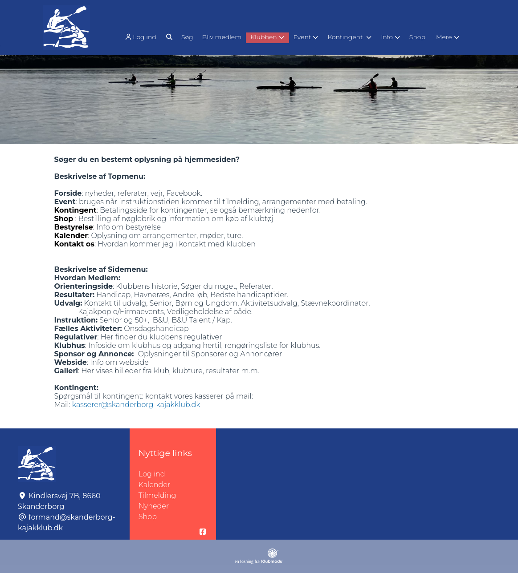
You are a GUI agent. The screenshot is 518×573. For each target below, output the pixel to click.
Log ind (140, 37)
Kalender (155, 484)
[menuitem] (141, 36)
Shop (148, 516)
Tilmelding (157, 495)
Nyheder (154, 506)
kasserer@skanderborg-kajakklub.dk (136, 404)
